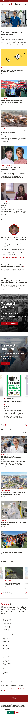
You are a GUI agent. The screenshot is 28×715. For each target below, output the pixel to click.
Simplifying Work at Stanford (8, 620)
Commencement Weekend (7, 550)
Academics (3, 520)
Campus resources (6, 660)
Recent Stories (11, 681)
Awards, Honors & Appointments (9, 625)
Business (4, 639)
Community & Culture (7, 663)
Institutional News (6, 629)
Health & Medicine (5, 98)
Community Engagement (7, 656)
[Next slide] (25, 425)
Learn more (5, 363)
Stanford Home (8, 701)
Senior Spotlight (5, 454)
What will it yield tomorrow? (9, 323)
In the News (16, 680)
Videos (2, 680)
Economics (3, 68)
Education (5, 644)
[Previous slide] (22, 425)
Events (4, 664)
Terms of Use (17, 701)
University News (6, 617)
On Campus (5, 654)
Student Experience (7, 669)
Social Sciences (6, 649)
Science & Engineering (10, 581)
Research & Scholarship (8, 635)
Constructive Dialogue (7, 619)
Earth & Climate (5, 129)
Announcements (4, 681)
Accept (10, 712)
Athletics (4, 659)
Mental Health (5, 672)
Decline (17, 712)
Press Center (20, 685)
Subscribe (8, 685)
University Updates (22, 680)
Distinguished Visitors (7, 627)
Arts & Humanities (6, 638)
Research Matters (6, 29)
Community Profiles (8, 680)
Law (4, 647)
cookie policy (7, 709)
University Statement (7, 622)
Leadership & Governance (8, 630)
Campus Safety (6, 661)
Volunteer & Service (7, 673)
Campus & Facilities (6, 490)
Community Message (7, 623)
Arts (4, 657)
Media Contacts (14, 685)
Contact (2, 685)
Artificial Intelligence (6, 165)
